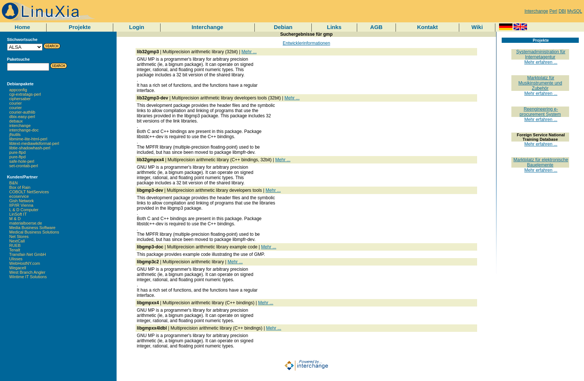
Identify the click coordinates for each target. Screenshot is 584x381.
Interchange (536, 11)
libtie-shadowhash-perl (29, 148)
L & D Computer (23, 209)
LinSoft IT (18, 214)
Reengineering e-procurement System (540, 112)
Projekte (80, 27)
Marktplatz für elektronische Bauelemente (541, 162)
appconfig (18, 90)
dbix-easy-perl (22, 116)
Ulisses (15, 259)
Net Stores (19, 236)
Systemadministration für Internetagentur (540, 54)
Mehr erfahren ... (541, 62)
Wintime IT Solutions (28, 276)
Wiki (477, 27)
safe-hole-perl (21, 161)
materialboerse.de (25, 223)
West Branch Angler (27, 272)
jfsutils (15, 134)
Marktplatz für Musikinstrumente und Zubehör (540, 83)
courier (15, 103)
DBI (562, 11)
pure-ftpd (17, 152)
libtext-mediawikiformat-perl (34, 143)
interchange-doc (24, 130)
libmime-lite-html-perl (28, 139)
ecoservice (19, 196)
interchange (20, 125)
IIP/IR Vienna (21, 205)
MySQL (574, 11)
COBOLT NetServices (29, 192)
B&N (13, 183)
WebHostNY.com (24, 263)
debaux (16, 121)
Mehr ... (249, 51)
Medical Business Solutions (34, 232)
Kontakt (427, 27)
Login (136, 27)
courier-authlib (22, 112)
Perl (553, 11)
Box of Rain (20, 187)
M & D (15, 218)
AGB (376, 27)
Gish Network (21, 201)
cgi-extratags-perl (25, 94)
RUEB (15, 245)
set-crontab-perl (23, 165)
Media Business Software (32, 227)
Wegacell (17, 268)
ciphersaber (20, 98)
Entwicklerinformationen (306, 43)
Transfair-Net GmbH (27, 254)
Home (22, 27)
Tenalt (14, 250)
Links (334, 27)
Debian (283, 27)
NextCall (17, 241)
